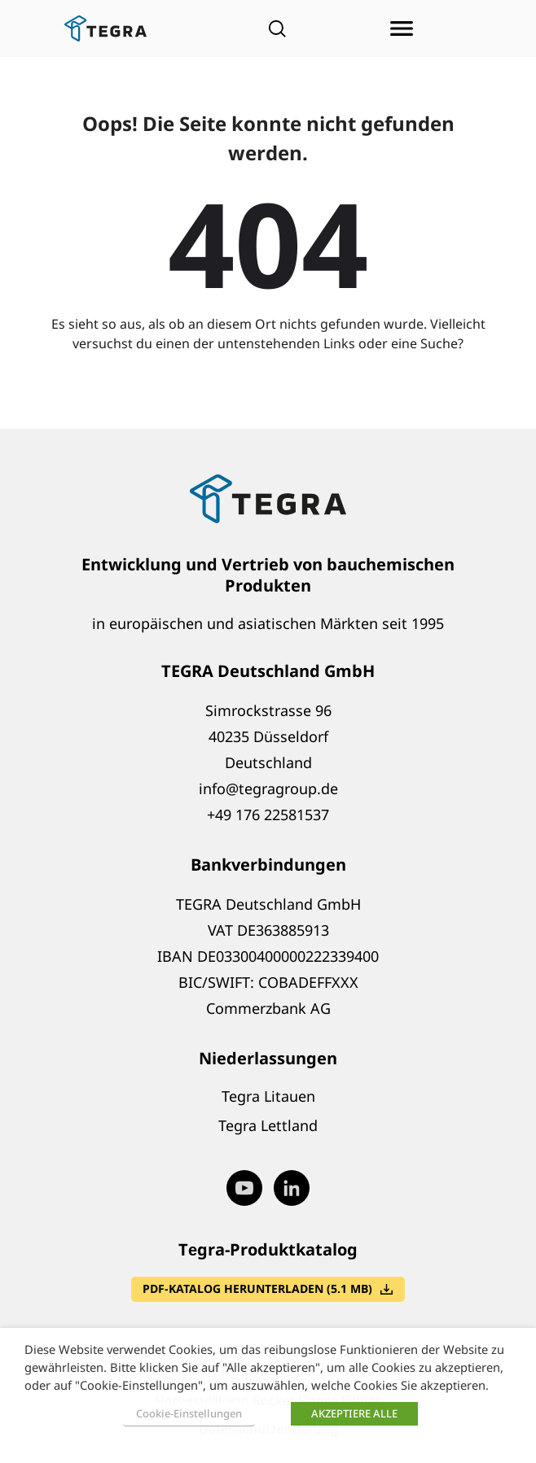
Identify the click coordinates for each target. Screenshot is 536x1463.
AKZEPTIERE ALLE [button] (354, 1413)
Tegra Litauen (268, 1096)
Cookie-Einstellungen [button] (189, 1413)
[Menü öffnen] (401, 28)
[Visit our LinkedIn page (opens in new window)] (292, 1188)
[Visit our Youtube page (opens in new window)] (244, 1188)
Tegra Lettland (268, 1125)
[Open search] (277, 28)
